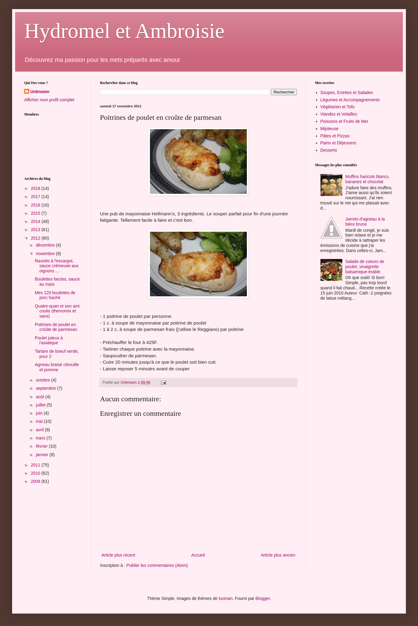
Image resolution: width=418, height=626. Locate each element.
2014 (36, 221)
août (40, 396)
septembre (46, 388)
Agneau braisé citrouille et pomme (57, 367)
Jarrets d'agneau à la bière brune (365, 222)
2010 (36, 473)
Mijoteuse (329, 128)
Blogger (262, 598)
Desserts (328, 150)
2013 (36, 229)
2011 (36, 465)
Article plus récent (118, 555)
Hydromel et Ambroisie (124, 30)
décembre (46, 245)
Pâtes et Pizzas (335, 135)
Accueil (198, 555)
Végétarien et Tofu (337, 106)
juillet (41, 404)
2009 (36, 481)
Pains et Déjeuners (338, 142)
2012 (36, 238)
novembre (46, 253)
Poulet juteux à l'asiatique (49, 340)
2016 (36, 205)
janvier (42, 454)
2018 (36, 188)
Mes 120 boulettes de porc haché (55, 295)
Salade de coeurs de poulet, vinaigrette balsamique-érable (364, 266)
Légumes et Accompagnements (350, 99)
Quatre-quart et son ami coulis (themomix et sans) (57, 311)
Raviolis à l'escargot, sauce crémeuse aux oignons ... (56, 266)
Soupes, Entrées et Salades (346, 92)
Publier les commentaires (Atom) (157, 565)
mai (40, 421)
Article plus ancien (278, 555)
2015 (36, 213)
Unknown (39, 91)
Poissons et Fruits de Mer (344, 121)
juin (40, 413)
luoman (226, 598)
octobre (43, 380)
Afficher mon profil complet (49, 99)
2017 (36, 196)
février (42, 446)
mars (41, 438)
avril (40, 429)
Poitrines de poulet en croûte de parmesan (56, 327)
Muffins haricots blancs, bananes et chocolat (367, 179)
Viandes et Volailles (338, 114)
